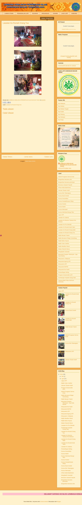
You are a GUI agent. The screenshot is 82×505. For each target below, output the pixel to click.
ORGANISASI (45, 13)
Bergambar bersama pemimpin (66, 182)
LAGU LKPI (64, 13)
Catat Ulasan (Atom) (30, 161)
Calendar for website (70, 65)
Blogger (59, 501)
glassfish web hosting (72, 29)
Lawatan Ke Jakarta (63, 217)
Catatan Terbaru (7, 157)
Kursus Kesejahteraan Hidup (65, 201)
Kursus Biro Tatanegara (64, 193)
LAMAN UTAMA (9, 13)
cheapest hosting (65, 29)
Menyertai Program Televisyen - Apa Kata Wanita (67, 403)
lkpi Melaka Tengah (63, 109)
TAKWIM (55, 13)
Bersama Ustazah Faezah (65, 185)
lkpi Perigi (60, 119)
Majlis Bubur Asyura (63, 240)
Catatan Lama (48, 157)
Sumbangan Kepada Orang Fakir (67, 277)
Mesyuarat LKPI (62, 264)
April (63, 378)
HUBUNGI (74, 13)
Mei (63, 376)
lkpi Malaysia (61, 103)
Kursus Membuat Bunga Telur (66, 212)
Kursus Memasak (62, 209)
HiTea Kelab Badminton (64, 187)
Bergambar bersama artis (65, 179)
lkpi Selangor (61, 117)
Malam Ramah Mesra (64, 249)
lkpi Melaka (61, 106)
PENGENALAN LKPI (23, 13)
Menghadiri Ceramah (63, 251)
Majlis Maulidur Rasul (64, 246)
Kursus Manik (62, 206)
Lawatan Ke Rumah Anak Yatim (66, 227)
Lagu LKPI (61, 215)
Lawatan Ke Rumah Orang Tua (13, 104)
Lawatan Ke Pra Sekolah (64, 224)
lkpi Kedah (61, 111)
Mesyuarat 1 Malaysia (64, 258)
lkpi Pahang (61, 114)
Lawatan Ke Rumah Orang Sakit (66, 230)
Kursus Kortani (62, 204)
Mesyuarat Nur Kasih (63, 269)
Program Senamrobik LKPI (65, 275)
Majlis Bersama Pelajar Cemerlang (67, 238)
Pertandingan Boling (63, 272)
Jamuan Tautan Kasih (64, 190)
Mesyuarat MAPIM (63, 266)
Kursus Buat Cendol (63, 195)
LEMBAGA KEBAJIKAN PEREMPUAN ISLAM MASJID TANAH (68, 165)
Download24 (61, 65)
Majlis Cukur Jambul (63, 243)
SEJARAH (35, 13)
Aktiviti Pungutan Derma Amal (66, 176)
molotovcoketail (44, 501)
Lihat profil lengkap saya (64, 168)
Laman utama (28, 157)
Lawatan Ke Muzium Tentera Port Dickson (67, 436)
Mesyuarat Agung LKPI (64, 261)
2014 (61, 374)
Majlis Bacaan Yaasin (64, 235)
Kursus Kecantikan (63, 198)
